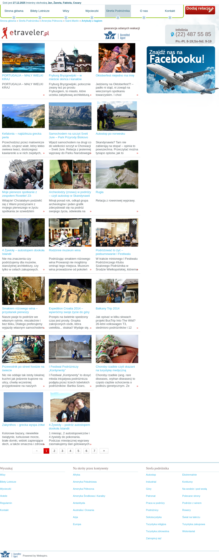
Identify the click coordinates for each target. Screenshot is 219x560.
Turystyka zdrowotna (157, 531)
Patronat (151, 496)
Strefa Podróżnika (118, 11)
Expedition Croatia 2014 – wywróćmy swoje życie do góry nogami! (69, 312)
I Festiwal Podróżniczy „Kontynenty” (63, 368)
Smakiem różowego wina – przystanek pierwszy (19, 310)
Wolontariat (188, 531)
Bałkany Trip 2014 (108, 308)
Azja (75, 517)
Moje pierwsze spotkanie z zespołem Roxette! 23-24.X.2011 (19, 195)
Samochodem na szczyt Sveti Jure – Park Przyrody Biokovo (68, 135)
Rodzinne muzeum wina (65, 250)
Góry (148, 488)
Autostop (151, 474)
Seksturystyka (154, 517)
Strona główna (13, 11)
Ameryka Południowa (84, 481)
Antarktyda (79, 503)
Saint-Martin (72, 20)
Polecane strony (191, 496)
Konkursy (187, 481)
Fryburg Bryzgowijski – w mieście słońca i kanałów (65, 77)
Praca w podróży (155, 503)
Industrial (151, 481)
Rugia (100, 192)
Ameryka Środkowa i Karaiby (89, 496)
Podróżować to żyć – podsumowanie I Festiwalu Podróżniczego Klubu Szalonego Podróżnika (113, 256)
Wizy (66, 11)
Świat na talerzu (191, 517)
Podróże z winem (191, 503)
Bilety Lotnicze (40, 11)
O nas (144, 11)
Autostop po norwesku (110, 133)
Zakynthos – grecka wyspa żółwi (23, 425)
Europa (77, 524)
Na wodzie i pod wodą (194, 488)
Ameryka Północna (51, 20)
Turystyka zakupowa (193, 524)
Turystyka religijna (156, 524)
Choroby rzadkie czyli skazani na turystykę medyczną (115, 368)
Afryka (76, 474)
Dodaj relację (198, 8)
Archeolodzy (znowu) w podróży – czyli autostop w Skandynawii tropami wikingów (70, 195)
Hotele (3, 496)
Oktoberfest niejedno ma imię (115, 75)
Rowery (186, 510)
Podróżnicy (152, 510)
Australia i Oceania (83, 510)
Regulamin (6, 503)
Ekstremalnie (189, 474)
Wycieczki (92, 11)
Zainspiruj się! (154, 538)
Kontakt (170, 11)
